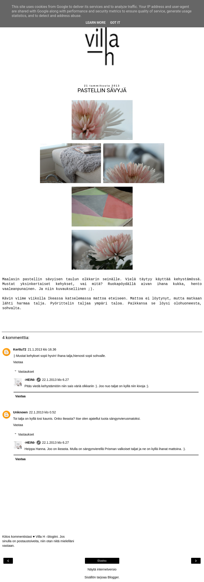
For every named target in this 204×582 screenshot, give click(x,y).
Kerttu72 (19, 349)
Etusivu (102, 560)
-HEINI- (29, 380)
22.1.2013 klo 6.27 (55, 380)
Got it (115, 23)
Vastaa (18, 362)
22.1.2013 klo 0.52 (42, 412)
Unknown (20, 412)
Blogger (113, 577)
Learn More (96, 23)
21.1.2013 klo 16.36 (42, 349)
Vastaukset (26, 371)
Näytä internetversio (102, 569)
